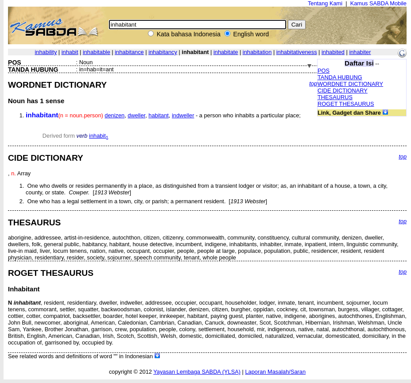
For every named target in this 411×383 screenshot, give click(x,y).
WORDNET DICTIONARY (350, 84)
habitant (158, 115)
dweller (136, 115)
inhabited (333, 52)
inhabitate (225, 52)
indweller (183, 115)
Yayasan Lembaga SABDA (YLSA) (196, 371)
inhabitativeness (296, 52)
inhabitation (257, 52)
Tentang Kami (325, 3)
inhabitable (96, 52)
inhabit (70, 52)
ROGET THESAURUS (346, 104)
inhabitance (129, 52)
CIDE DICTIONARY (343, 90)
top (313, 83)
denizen (114, 115)
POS (324, 70)
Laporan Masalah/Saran (275, 371)
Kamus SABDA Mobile (378, 3)
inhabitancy (162, 52)
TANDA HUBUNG (340, 77)
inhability (46, 52)
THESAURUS (335, 97)
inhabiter (360, 52)
